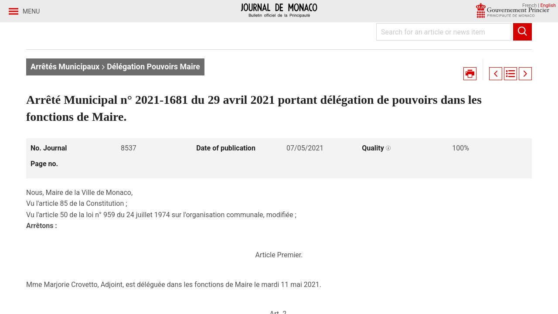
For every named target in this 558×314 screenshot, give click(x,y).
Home (36, 69)
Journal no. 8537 (173, 69)
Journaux (73, 69)
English (548, 5)
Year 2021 (117, 69)
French (529, 5)
